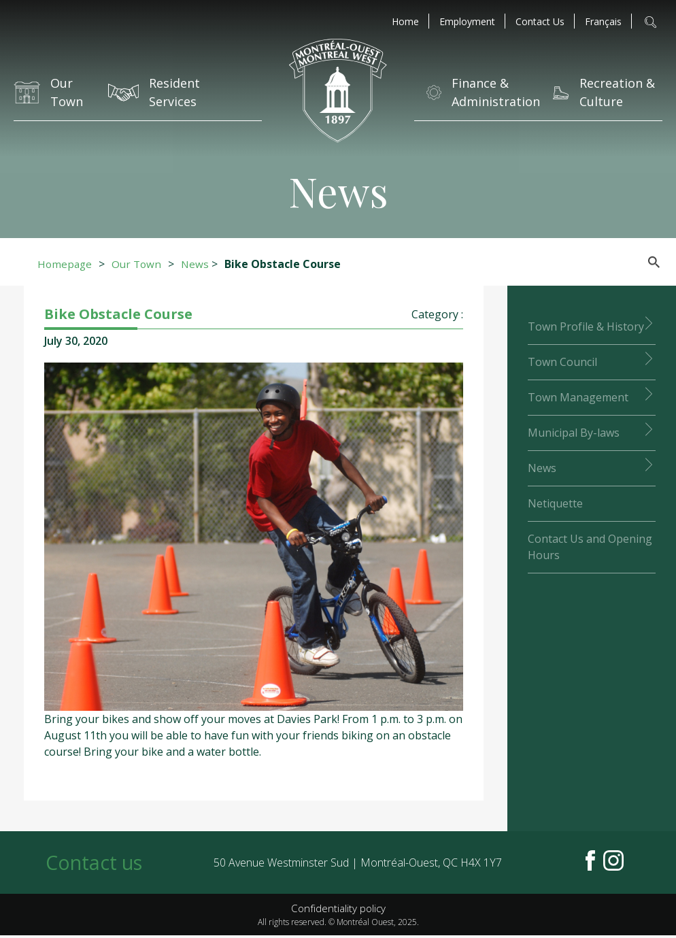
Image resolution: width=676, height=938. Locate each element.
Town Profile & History (586, 326)
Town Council (562, 361)
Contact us (96, 863)
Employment (467, 22)
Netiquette (555, 503)
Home (405, 22)
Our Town (139, 263)
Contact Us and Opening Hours (590, 547)
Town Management (578, 397)
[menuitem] (603, 22)
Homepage (65, 263)
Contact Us (540, 22)
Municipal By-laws (574, 432)
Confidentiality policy (338, 910)
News (199, 263)
